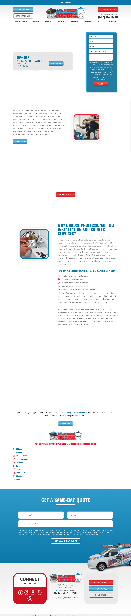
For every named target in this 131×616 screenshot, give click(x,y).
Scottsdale (20, 473)
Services (61, 21)
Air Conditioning (20, 21)
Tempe (19, 466)
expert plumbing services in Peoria (72, 412)
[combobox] (101, 51)
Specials (74, 21)
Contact (112, 21)
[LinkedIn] (35, 592)
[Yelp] (41, 592)
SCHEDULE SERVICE (108, 9)
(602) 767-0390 (108, 17)
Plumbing (48, 21)
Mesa (18, 469)
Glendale (20, 476)
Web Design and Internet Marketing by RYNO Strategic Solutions (65, 614)
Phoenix (19, 452)
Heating (35, 21)
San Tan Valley (22, 459)
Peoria (19, 479)
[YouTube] (30, 592)
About (100, 21)
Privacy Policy (103, 79)
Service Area (88, 21)
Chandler (20, 462)
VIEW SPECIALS (23, 9)
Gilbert (19, 449)
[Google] (24, 592)
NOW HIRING (65, 2)
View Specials (56, 62)
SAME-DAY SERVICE (23, 16)
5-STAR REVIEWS (101, 593)
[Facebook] (19, 592)
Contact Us (20, 141)
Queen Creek (22, 456)
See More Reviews (65, 195)
